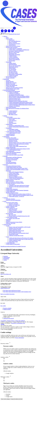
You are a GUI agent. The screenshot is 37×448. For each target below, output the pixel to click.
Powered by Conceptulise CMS (18, 323)
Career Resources (12, 120)
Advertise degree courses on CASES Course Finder (20, 142)
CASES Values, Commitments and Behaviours (19, 49)
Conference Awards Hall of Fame (16, 235)
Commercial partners (13, 75)
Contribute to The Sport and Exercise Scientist (19, 185)
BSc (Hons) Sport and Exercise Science (12, 290)
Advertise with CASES (11, 137)
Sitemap (9, 320)
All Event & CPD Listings (12, 202)
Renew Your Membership (11, 85)
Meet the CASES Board (14, 52)
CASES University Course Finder (13, 131)
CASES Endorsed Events (11, 217)
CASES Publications (10, 191)
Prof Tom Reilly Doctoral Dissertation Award (19, 233)
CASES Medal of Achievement (13, 244)
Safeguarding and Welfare (14, 54)
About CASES (9, 38)
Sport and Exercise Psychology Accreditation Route (17, 108)
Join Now (8, 80)
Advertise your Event (13, 203)
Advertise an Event (13, 140)
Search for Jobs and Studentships (13, 200)
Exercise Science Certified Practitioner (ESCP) (19, 97)
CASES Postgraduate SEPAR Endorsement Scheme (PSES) (22, 104)
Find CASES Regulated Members (13, 152)
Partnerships (8, 62)
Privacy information (19, 337)
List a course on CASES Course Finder (14, 154)
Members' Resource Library (12, 192)
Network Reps (12, 60)
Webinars (8, 220)
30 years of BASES (10, 77)
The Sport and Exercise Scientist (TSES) (15, 183)
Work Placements (12, 123)
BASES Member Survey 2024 (12, 88)
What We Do (11, 40)
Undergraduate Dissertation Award (16, 230)
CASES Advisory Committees (15, 48)
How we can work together (15, 65)
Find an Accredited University (15, 176)
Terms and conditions (20, 320)
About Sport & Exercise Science (13, 46)
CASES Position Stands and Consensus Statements (17, 190)
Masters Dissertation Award (15, 231)
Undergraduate (9, 124)
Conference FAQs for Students (15, 211)
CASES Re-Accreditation (14, 93)
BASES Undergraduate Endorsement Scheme (19, 126)
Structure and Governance (14, 43)
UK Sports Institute (13, 71)
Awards (7, 225)
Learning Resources (10, 134)
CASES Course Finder (14, 173)
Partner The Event (13, 209)
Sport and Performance (11, 162)
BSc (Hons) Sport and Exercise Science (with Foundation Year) (17, 291)
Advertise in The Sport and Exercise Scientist (19, 143)
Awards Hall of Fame (13, 234)
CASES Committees (13, 57)
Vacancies (11, 121)
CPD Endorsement (10, 151)
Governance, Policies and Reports (16, 51)
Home (2, 246)
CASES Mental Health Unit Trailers (14, 167)
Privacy (13, 320)
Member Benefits (10, 81)
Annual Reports (12, 44)
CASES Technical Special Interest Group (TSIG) (16, 168)
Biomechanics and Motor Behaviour (14, 157)
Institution (5, 256)
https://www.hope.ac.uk (6, 274)
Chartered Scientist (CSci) (14, 98)
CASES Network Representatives (16, 178)
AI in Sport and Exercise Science (13, 165)
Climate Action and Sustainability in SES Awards (19, 227)
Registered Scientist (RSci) (15, 99)
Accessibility (3, 320)
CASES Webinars (13, 112)
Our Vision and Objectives (14, 41)
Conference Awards (13, 208)
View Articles (12, 184)
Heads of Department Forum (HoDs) (14, 222)
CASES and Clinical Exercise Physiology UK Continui (21, 238)
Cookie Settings (4, 329)
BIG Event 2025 (12, 214)
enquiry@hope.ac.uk (5, 288)
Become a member (7, 308)
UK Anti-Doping (12, 69)
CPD (7, 109)
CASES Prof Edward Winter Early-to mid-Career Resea (21, 239)
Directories (8, 170)
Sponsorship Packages (14, 139)
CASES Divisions (13, 55)
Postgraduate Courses (13, 129)
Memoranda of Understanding (15, 74)
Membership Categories (11, 82)
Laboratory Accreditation (14, 106)
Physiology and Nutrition (11, 159)
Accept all (10, 329)
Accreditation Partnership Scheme (16, 95)
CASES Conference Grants (15, 240)
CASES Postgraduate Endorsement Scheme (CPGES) (20, 103)
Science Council (12, 70)
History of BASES (13, 42)
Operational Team (13, 53)
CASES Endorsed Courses (14, 132)
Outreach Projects (10, 180)
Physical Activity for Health (12, 158)
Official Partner (12, 68)
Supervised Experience (11, 107)
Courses (5, 260)
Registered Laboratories (11, 153)
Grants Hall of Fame (13, 241)
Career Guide (12, 119)
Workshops (8, 219)
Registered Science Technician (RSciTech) (18, 101)
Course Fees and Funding (14, 130)
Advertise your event (10, 223)
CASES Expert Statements (12, 189)
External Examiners (13, 175)
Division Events (12, 113)
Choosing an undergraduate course (16, 125)
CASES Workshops (13, 110)
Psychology (8, 161)
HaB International (13, 64)
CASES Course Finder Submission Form (18, 146)
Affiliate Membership (11, 147)
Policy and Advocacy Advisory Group (14, 181)
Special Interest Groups (14, 58)
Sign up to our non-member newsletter (14, 87)
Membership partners (13, 66)
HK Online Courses (13, 114)
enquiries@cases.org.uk (14, 34)
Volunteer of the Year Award (15, 228)
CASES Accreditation (13, 92)
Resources (5, 246)
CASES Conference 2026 (11, 206)
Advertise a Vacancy (13, 141)
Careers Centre (9, 117)
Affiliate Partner (12, 63)
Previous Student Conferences (15, 212)
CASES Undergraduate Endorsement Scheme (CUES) (20, 102)
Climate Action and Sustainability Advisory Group (17, 169)
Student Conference (10, 135)
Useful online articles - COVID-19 (16, 196)
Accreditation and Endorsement (13, 91)
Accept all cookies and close (16, 399)
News (7, 37)
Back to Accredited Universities (7, 294)
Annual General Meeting (14, 59)
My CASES (3, 32)
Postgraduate (9, 128)
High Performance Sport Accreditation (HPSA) (19, 96)
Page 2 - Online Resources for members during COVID (21, 195)
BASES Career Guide (13, 145)
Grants (7, 236)
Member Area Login (10, 84)
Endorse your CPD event (14, 205)
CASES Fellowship (10, 86)
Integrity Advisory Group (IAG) (13, 179)
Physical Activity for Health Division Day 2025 (19, 216)
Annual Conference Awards (15, 229)
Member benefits (7, 309)
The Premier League (13, 73)
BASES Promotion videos (14, 118)
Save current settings (5, 399)
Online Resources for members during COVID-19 (20, 194)
